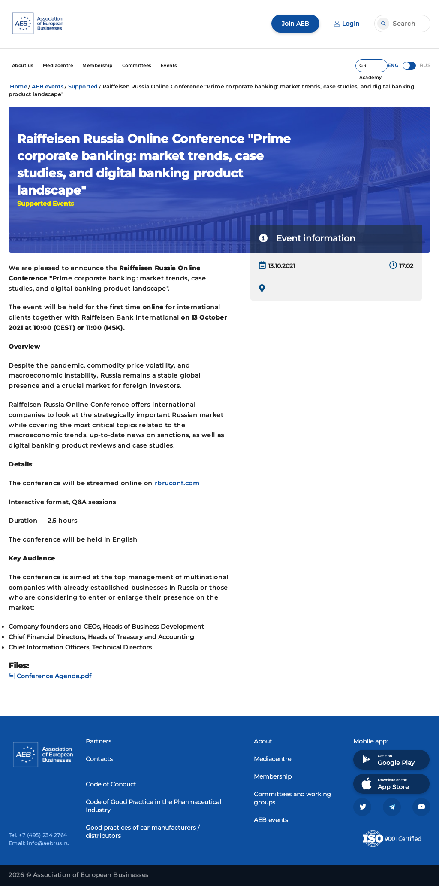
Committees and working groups (292, 798)
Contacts (99, 759)
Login (347, 23)
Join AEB (295, 23)
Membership (273, 776)
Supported (83, 86)
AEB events (48, 86)
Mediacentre (272, 759)
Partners (98, 741)
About (263, 741)
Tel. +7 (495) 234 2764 (38, 835)
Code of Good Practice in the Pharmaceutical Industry (153, 806)
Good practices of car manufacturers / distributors (143, 832)
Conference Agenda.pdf (50, 676)
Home (18, 86)
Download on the (384, 783)
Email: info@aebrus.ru (39, 843)
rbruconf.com (177, 483)
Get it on (387, 759)
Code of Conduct (111, 784)
